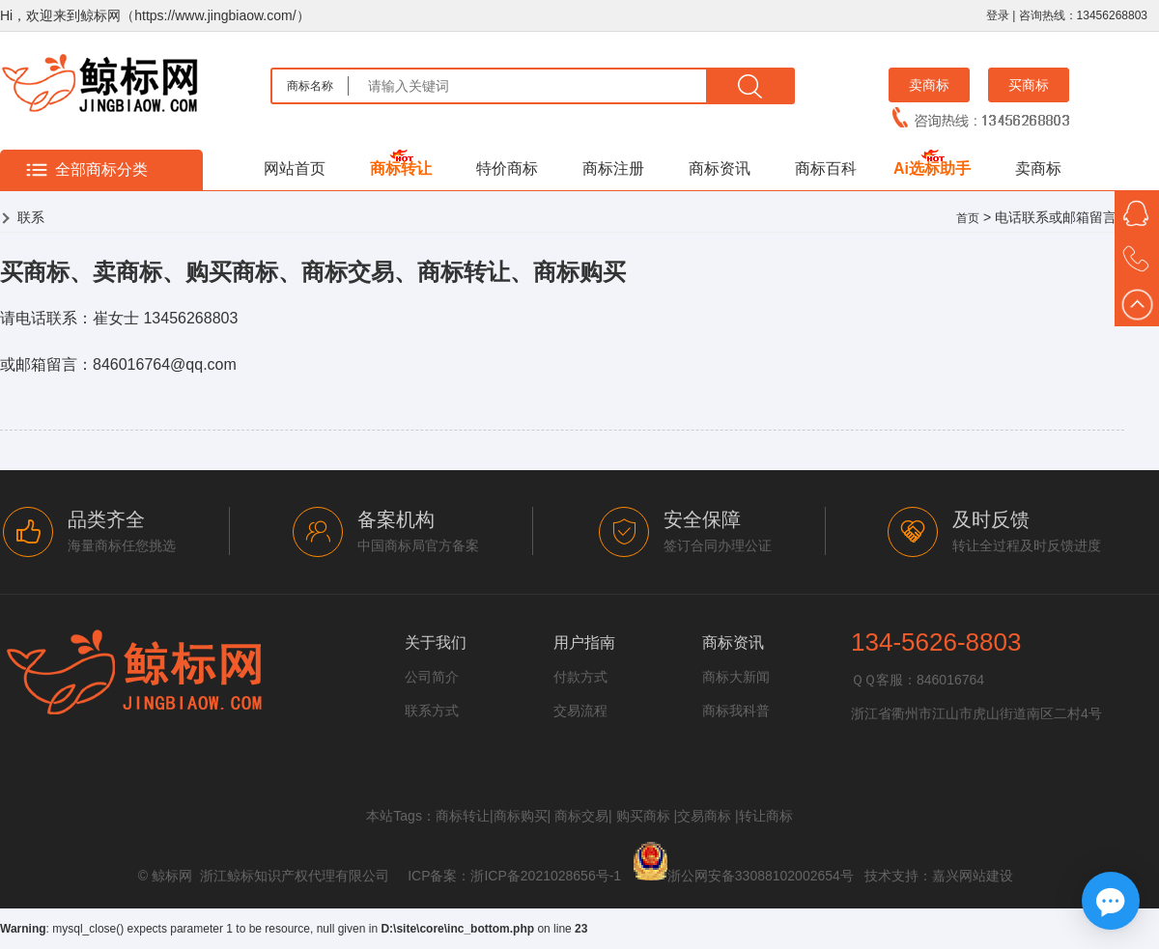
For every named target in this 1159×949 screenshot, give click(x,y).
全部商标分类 (101, 169)
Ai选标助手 (932, 168)
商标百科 (826, 168)
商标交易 (581, 815)
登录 (997, 15)
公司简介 (432, 676)
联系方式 (432, 710)
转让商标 (766, 815)
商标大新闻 (736, 676)
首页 (967, 218)
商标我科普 (736, 710)
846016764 (950, 679)
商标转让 (401, 168)
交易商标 (704, 815)
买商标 (1028, 85)
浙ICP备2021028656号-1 (545, 875)
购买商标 (643, 815)
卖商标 (929, 85)
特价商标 (507, 168)
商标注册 (613, 168)
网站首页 (294, 168)
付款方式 (580, 676)
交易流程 (580, 710)
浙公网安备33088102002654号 (760, 875)
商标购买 (521, 815)
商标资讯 (719, 168)
